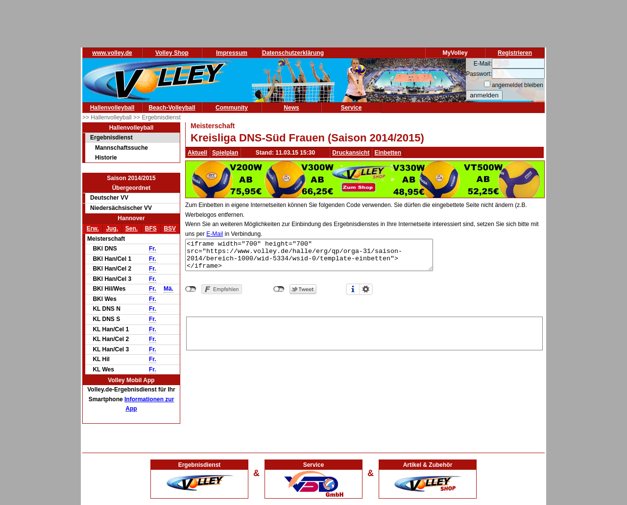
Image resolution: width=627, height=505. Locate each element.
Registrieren (515, 52)
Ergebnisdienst (111, 137)
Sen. (131, 228)
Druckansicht (350, 152)
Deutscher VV (109, 197)
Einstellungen (366, 289)
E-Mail (214, 233)
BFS (151, 228)
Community (232, 107)
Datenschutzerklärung (293, 52)
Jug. (112, 228)
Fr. (152, 248)
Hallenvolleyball (112, 107)
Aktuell (197, 152)
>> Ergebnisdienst (157, 117)
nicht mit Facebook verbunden (190, 289)
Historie (106, 157)
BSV (170, 228)
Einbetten (387, 152)
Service (351, 107)
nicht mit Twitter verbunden (279, 289)
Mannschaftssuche (121, 147)
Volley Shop (172, 52)
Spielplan (225, 152)
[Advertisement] (364, 331)
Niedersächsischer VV (121, 208)
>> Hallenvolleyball (107, 117)
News (291, 107)
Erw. (93, 228)
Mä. (168, 288)
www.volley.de (112, 52)
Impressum (231, 52)
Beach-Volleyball (171, 107)
